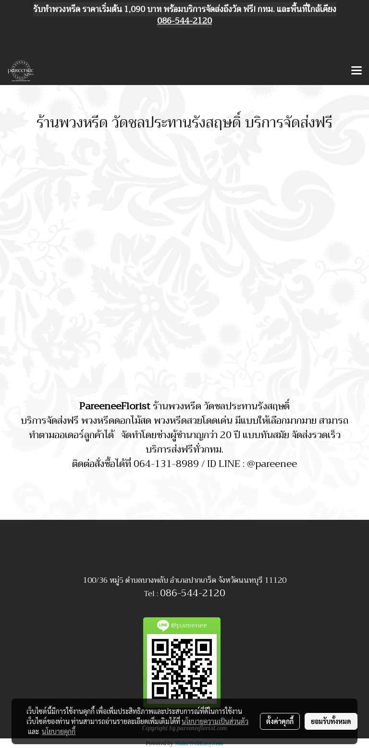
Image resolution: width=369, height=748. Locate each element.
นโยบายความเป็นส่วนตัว (215, 721)
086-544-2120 (192, 593)
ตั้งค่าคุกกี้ (280, 721)
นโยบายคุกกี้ (58, 731)
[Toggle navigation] (356, 71)
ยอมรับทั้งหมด (331, 721)
